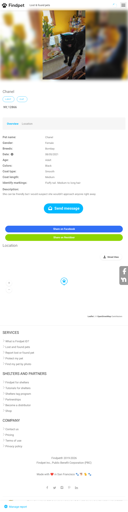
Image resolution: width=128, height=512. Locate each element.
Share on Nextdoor (64, 237)
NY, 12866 (10, 107)
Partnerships (13, 399)
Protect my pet (14, 358)
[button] (62, 278)
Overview (13, 123)
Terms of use (13, 440)
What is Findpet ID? (17, 341)
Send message (63, 208)
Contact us (12, 429)
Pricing (9, 435)
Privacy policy (13, 446)
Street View (113, 257)
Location (27, 123)
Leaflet (91, 316)
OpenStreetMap (104, 316)
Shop (8, 411)
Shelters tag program (18, 393)
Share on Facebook (64, 229)
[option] (64, 44)
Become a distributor (18, 405)
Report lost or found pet (19, 352)
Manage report (15, 506)
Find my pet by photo (18, 364)
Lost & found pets (40, 5)
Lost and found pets (17, 347)
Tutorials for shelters (17, 388)
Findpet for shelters (17, 382)
